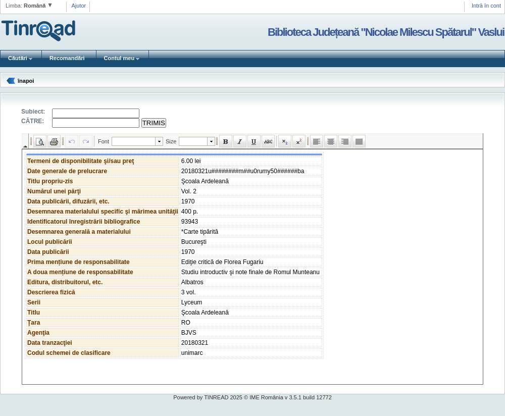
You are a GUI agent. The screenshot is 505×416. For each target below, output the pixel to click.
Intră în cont (486, 6)
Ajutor (79, 6)
